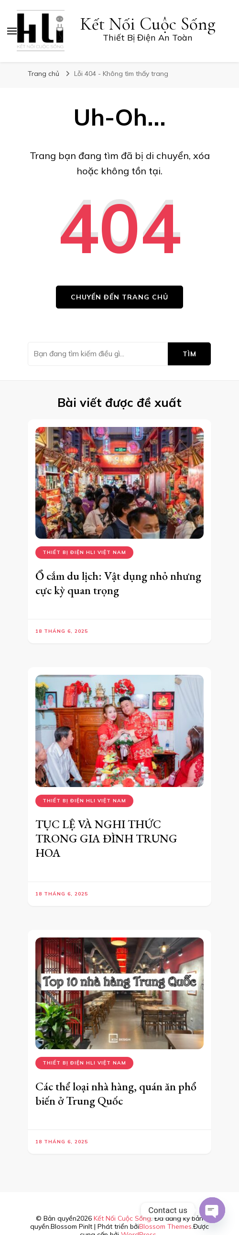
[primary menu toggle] (12, 31)
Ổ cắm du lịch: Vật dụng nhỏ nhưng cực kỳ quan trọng (118, 582)
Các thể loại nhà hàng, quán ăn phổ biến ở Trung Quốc (115, 1093)
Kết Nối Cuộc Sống (147, 24)
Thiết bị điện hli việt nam (84, 552)
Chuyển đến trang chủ (119, 297)
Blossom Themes (165, 1226)
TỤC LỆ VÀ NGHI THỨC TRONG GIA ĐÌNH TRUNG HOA (106, 838)
